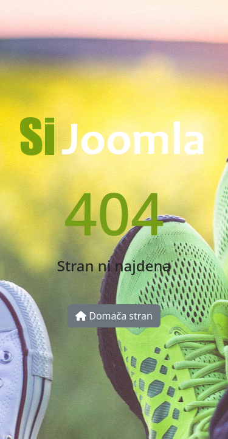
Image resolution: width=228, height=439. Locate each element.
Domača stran (114, 316)
